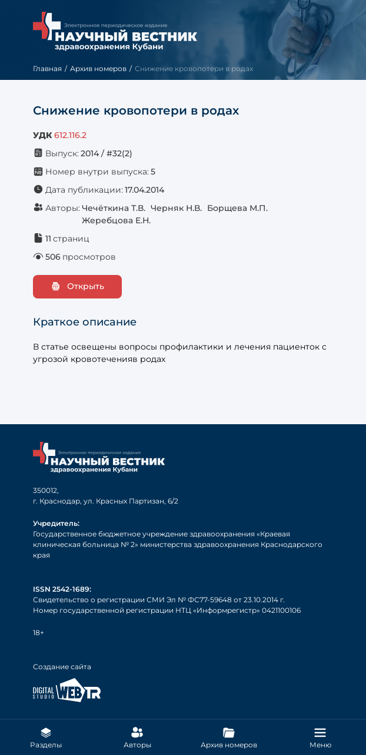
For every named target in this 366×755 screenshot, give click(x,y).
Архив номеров (98, 68)
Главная (47, 68)
